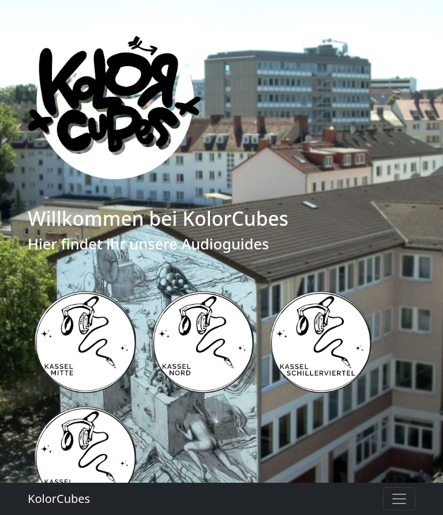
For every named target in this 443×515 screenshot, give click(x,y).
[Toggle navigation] (399, 498)
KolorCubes (59, 498)
